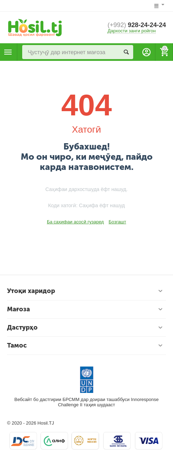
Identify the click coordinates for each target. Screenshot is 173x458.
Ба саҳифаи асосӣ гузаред (75, 221)
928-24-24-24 (136, 24)
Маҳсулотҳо (8, 52)
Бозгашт (117, 221)
